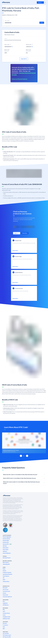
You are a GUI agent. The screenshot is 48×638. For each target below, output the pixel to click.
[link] (16, 233)
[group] (24, 442)
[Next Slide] (27, 456)
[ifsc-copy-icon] (11, 46)
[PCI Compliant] (5, 525)
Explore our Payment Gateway (19, 79)
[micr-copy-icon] (32, 46)
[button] (40, 2)
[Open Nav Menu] (45, 2)
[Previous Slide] (21, 456)
